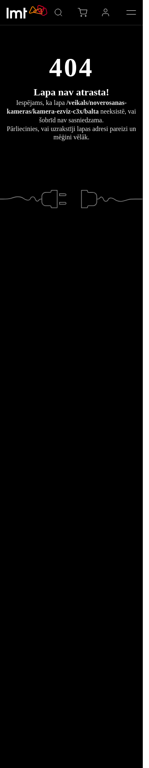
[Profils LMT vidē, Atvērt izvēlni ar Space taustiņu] (105, 12)
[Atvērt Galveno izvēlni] (131, 12)
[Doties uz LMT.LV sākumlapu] (27, 12)
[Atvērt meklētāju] (58, 12)
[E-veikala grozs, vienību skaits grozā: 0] (82, 12)
